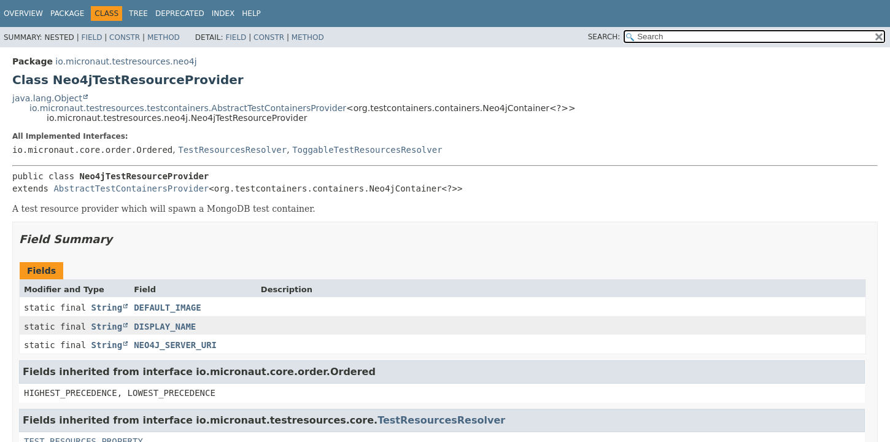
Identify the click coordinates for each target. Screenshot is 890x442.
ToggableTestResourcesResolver (367, 150)
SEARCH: (604, 37)
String (107, 307)
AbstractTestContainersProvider (131, 188)
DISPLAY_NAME (165, 327)
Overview (23, 13)
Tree (138, 13)
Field (91, 37)
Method (163, 37)
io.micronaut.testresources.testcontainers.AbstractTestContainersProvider (187, 108)
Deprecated (179, 13)
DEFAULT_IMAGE (167, 307)
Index (223, 13)
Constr (124, 37)
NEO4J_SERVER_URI (175, 345)
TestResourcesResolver (232, 150)
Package (67, 13)
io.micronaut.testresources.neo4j (125, 61)
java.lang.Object (47, 98)
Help (251, 13)
